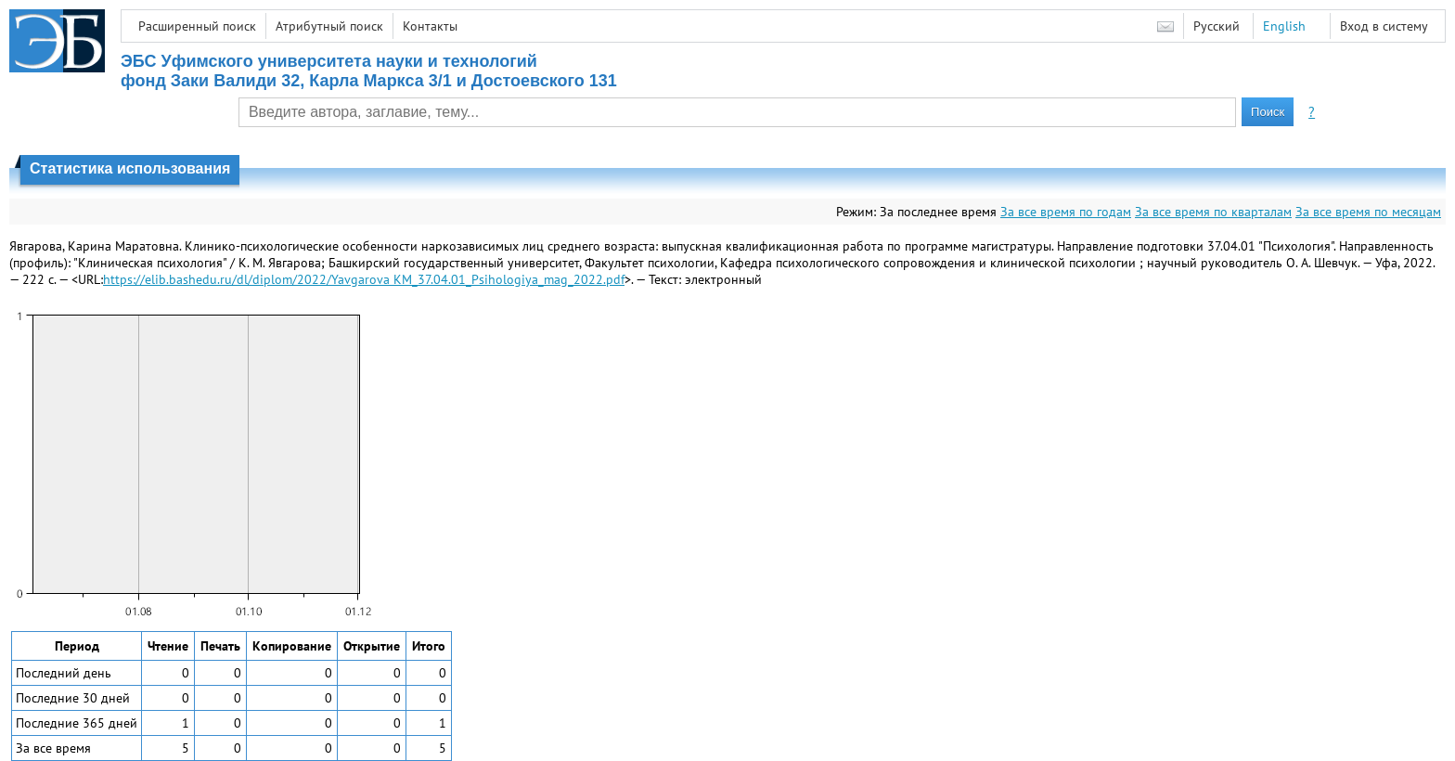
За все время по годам (1065, 211)
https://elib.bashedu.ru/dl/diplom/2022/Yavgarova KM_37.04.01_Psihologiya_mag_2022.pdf (363, 279)
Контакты (430, 26)
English (1284, 26)
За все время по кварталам (1213, 211)
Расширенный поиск (197, 26)
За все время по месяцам (1368, 211)
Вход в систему (1384, 26)
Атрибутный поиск (329, 26)
